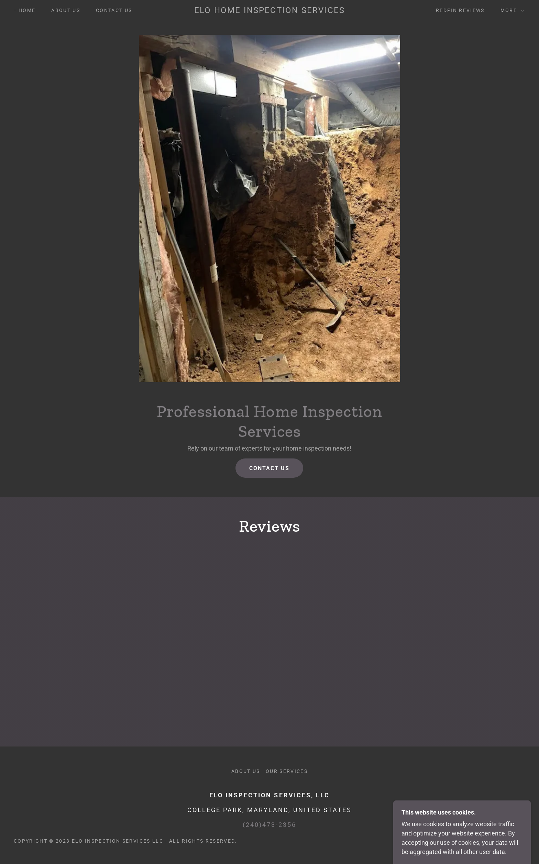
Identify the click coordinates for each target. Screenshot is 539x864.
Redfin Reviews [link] (460, 10)
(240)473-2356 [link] (269, 824)
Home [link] (27, 10)
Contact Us (269, 468)
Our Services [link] (287, 771)
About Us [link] (65, 10)
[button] (510, 10)
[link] (269, 10)
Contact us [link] (114, 10)
